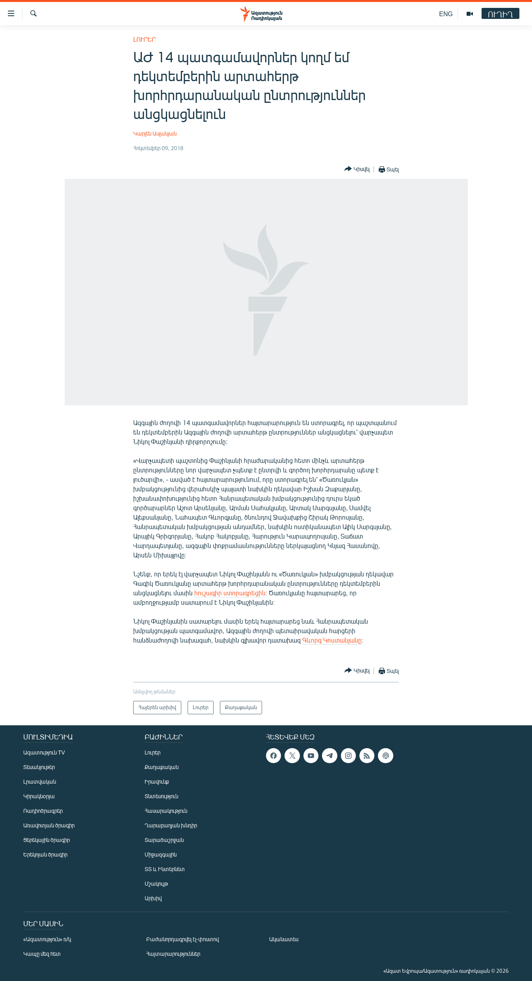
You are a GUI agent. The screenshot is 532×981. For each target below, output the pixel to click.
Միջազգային (161, 854)
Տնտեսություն (161, 796)
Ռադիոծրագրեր (43, 810)
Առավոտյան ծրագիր (48, 825)
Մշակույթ (156, 883)
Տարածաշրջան (164, 839)
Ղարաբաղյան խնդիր (171, 825)
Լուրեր (144, 39)
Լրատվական (39, 781)
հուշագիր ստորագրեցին (230, 592)
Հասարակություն (166, 810)
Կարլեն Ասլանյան (155, 133)
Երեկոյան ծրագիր (45, 854)
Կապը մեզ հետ (42, 953)
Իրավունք (157, 781)
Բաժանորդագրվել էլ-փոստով (182, 939)
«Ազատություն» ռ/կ (47, 939)
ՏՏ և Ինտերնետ (165, 869)
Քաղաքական (162, 767)
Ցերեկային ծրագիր (46, 839)
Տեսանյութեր (39, 767)
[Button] (357, 169)
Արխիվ (153, 898)
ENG (446, 13)
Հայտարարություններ (173, 953)
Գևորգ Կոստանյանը (332, 640)
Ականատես (283, 939)
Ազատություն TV (44, 752)
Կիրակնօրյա (39, 796)
